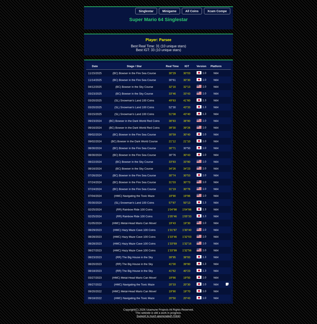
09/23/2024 (95, 120)
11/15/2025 (95, 73)
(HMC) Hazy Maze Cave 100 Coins (134, 230)
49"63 (172, 100)
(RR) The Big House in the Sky (134, 257)
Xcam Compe (217, 11)
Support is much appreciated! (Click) (158, 316)
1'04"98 (172, 209)
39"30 (172, 127)
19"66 (172, 277)
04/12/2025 (95, 86)
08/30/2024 (95, 148)
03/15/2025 (95, 114)
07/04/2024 (95, 195)
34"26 (172, 168)
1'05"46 (172, 216)
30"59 (172, 134)
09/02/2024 (95, 134)
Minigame (169, 11)
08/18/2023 (95, 270)
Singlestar (146, 11)
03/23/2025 (95, 93)
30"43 (186, 155)
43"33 (186, 107)
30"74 (172, 175)
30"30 (186, 80)
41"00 (172, 264)
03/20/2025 (95, 100)
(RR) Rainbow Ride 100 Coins (134, 209)
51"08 (172, 114)
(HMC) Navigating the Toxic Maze (134, 195)
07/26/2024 (95, 175)
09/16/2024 (95, 127)
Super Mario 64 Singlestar (158, 19)
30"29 (172, 73)
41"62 (172, 270)
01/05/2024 (95, 223)
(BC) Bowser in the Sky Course (134, 86)
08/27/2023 (95, 250)
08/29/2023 (95, 230)
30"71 (172, 148)
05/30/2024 (95, 202)
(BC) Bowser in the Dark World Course (134, 141)
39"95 (172, 257)
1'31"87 (172, 230)
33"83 (172, 161)
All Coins (191, 11)
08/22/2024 (95, 161)
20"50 (172, 298)
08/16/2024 (95, 168)
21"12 (172, 141)
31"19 (172, 189)
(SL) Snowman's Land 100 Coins (134, 100)
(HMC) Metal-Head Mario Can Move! (134, 223)
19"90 (172, 195)
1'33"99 (172, 250)
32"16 (172, 86)
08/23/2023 (95, 257)
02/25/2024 (95, 209)
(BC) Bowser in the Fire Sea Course (134, 73)
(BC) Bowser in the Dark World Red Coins (134, 120)
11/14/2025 (95, 80)
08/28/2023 (95, 236)
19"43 (172, 223)
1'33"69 (172, 243)
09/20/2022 (95, 291)
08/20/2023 (95, 264)
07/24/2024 (95, 182)
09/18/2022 (95, 298)
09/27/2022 (95, 284)
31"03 (172, 182)
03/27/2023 (95, 277)
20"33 (172, 284)
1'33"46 (172, 236)
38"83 (172, 120)
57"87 (172, 202)
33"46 (172, 93)
